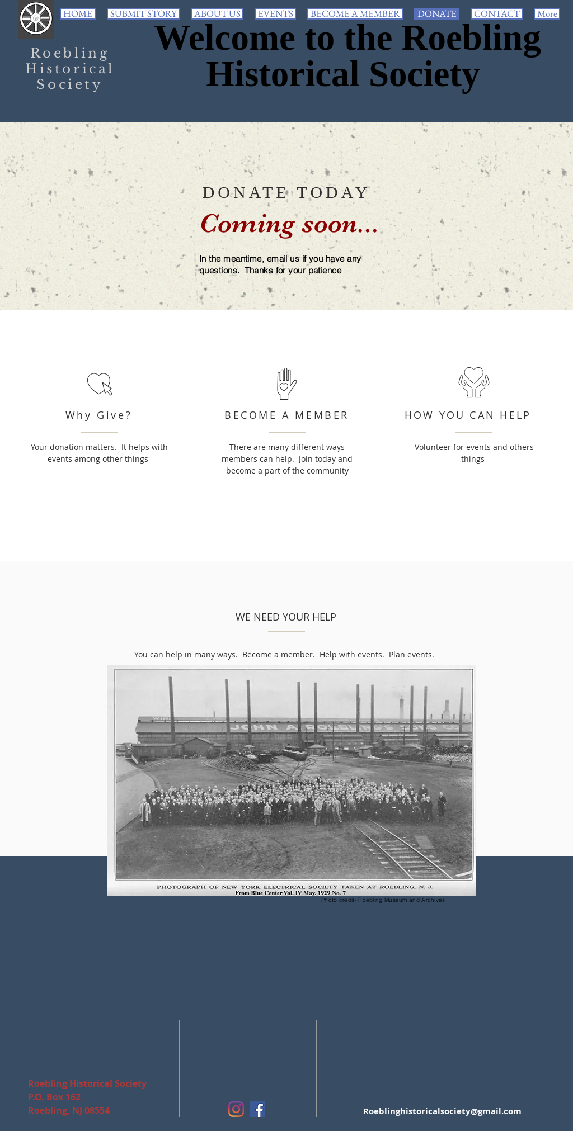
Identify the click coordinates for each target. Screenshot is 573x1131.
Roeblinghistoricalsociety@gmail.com (442, 1111)
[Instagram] (236, 1109)
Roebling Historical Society (70, 68)
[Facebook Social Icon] (257, 1109)
